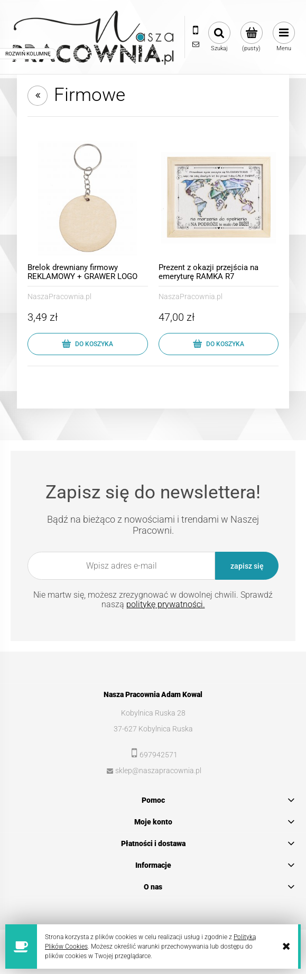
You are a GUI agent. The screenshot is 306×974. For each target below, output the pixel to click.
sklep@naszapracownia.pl (158, 770)
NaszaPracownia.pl (59, 296)
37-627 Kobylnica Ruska (153, 729)
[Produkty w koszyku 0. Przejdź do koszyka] (251, 37)
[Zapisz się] (247, 566)
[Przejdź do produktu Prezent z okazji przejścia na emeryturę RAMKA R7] (219, 198)
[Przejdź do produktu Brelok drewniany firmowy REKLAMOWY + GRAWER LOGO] (87, 198)
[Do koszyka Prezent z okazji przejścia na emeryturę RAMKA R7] (219, 344)
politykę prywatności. (165, 604)
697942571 (159, 754)
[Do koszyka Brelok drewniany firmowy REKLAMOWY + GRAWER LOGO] (87, 344)
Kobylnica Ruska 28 (153, 713)
